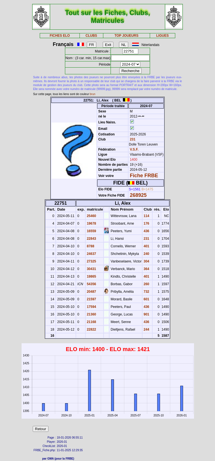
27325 (91, 261)
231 (132, 139)
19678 (91, 223)
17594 (91, 307)
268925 (138, 195)
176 (146, 223)
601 (146, 299)
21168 (91, 322)
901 (146, 314)
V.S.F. (134, 149)
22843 (91, 239)
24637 (91, 254)
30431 (91, 269)
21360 (91, 314)
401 (146, 246)
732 (146, 292)
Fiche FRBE (144, 175)
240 (146, 254)
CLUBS (91, 36)
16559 (91, 231)
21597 (91, 299)
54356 (91, 284)
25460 (91, 216)
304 (146, 261)
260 (146, 284)
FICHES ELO (60, 36)
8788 (90, 246)
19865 (91, 276)
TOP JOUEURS (126, 36)
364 (146, 269)
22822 (91, 329)
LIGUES (162, 36)
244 (146, 329)
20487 (91, 292)
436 (146, 231)
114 (146, 216)
